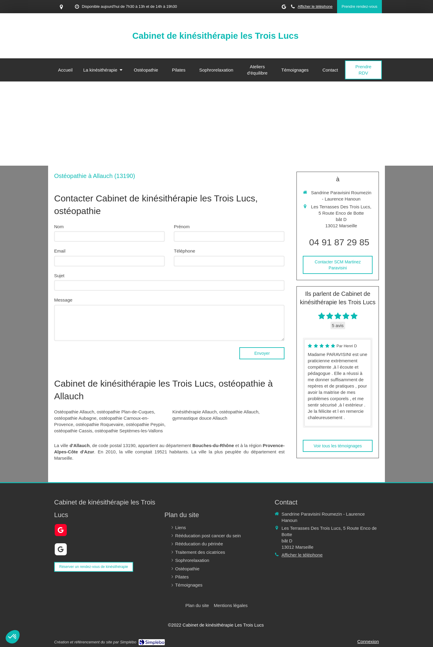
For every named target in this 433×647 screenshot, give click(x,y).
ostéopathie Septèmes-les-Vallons (129, 430)
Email (60, 250)
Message (63, 299)
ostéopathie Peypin (145, 424)
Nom (59, 226)
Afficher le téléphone (315, 6)
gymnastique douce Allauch (199, 418)
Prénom (182, 226)
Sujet (59, 275)
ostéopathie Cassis (73, 430)
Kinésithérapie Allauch (194, 411)
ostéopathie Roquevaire (99, 424)
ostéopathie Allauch (238, 411)
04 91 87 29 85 (339, 242)
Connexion (368, 641)
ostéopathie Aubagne (75, 418)
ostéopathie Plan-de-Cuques (125, 411)
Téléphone (184, 250)
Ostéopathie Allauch (74, 411)
